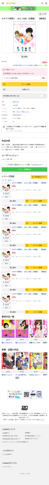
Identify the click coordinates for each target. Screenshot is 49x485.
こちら (42, 419)
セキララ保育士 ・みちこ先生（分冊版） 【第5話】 (29, 272)
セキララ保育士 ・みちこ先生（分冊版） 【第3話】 (29, 227)
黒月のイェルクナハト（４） (7, 375)
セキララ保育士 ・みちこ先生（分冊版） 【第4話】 (29, 249)
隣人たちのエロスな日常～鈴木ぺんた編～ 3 (21, 343)
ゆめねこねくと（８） (34, 375)
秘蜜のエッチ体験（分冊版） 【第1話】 (35, 343)
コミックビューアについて (14, 130)
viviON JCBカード (20, 65)
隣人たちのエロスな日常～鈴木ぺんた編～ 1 (7, 343)
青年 (14, 111)
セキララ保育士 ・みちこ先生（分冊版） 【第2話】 (29, 205)
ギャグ (18, 111)
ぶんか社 (15, 105)
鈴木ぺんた (16, 101)
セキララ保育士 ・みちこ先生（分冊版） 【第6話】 (29, 294)
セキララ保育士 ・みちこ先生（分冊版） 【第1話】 (29, 183)
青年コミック (25, 111)
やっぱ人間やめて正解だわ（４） (21, 375)
